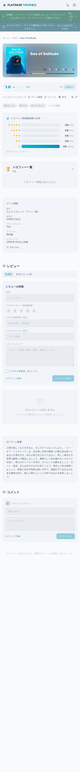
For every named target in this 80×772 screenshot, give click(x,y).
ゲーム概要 (35, 97)
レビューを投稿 (63, 378)
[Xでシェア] (72, 97)
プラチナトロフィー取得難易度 (20, 305)
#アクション (9, 105)
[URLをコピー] (76, 97)
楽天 (62, 97)
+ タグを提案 (54, 105)
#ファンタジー (37, 105)
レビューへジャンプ (14, 97)
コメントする (65, 536)
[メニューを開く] (74, 5)
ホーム (6, 38)
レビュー (69, 87)
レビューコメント (14, 344)
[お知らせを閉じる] (76, 16)
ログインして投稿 (13, 378)
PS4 (14, 38)
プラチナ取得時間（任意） (17, 317)
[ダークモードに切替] (68, 5)
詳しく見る (70, 16)
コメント (50, 97)
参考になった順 (24, 274)
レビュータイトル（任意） (17, 330)
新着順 (8, 274)
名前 (8, 292)
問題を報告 (12, 247)
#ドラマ (23, 105)
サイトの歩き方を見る (65, 27)
